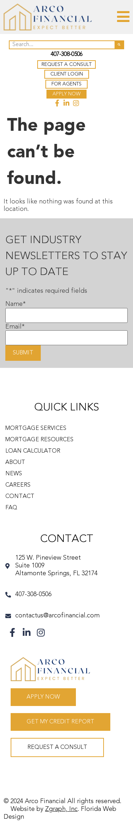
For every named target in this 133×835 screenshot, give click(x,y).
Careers (18, 485)
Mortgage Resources (39, 440)
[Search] (119, 45)
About (15, 462)
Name (15, 304)
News (13, 474)
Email (14, 327)
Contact (19, 496)
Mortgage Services (35, 428)
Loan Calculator (32, 451)
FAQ (11, 508)
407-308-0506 (67, 54)
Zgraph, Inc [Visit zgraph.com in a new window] (61, 809)
